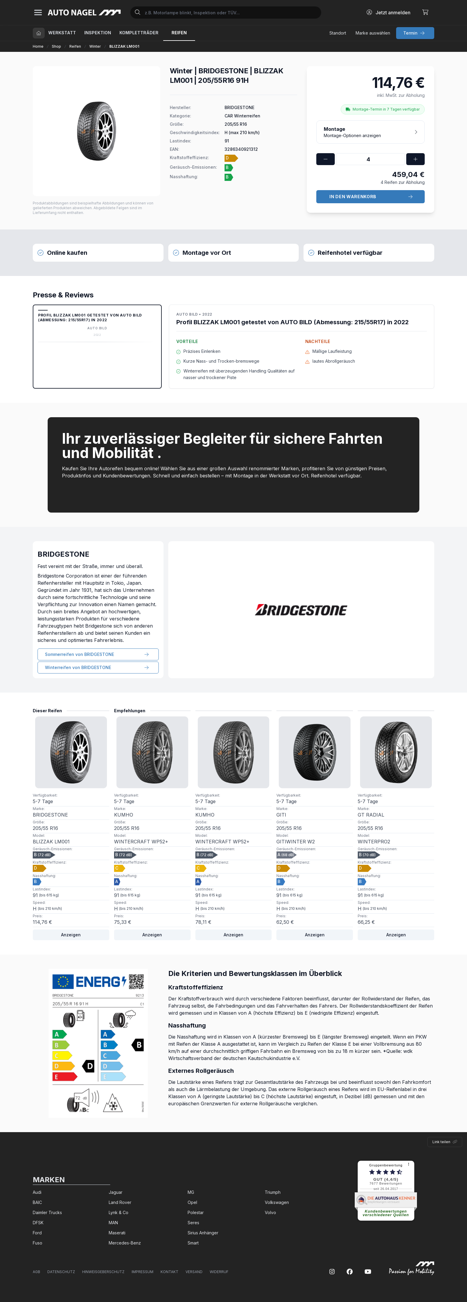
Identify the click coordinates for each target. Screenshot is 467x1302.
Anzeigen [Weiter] (71, 934)
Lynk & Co (118, 1212)
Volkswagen (277, 1202)
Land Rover (120, 1202)
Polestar (196, 1212)
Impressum (142, 1272)
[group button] (415, 33)
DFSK (38, 1222)
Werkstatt (62, 32)
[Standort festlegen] (338, 33)
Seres (193, 1222)
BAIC (37, 1202)
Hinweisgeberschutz (103, 1272)
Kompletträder (138, 32)
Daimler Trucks (47, 1212)
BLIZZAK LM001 (124, 46)
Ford (37, 1232)
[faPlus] (415, 159)
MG (191, 1192)
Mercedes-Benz (125, 1242)
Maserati (117, 1232)
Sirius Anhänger (203, 1232)
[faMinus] (325, 159)
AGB (36, 1272)
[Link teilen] (444, 1142)
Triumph (273, 1192)
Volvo (270, 1212)
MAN (113, 1222)
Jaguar (115, 1192)
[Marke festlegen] (373, 33)
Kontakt (169, 1272)
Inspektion (97, 32)
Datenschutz (61, 1272)
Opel (192, 1202)
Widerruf (219, 1272)
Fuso (37, 1242)
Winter (95, 46)
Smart (193, 1242)
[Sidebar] (38, 12)
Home (38, 46)
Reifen (75, 46)
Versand (194, 1272)
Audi (37, 1192)
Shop (56, 46)
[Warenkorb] (425, 12)
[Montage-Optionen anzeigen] (370, 132)
